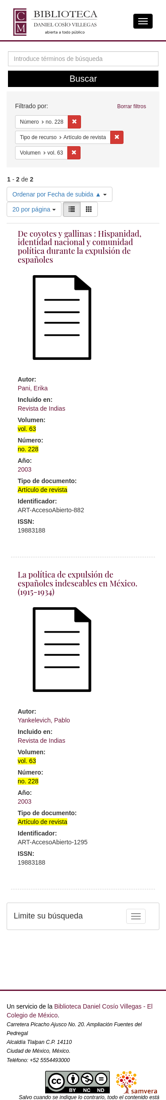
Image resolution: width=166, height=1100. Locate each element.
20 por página (34, 209)
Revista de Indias (41, 408)
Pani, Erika (33, 388)
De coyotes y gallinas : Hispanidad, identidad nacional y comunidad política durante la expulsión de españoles (80, 246)
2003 (24, 469)
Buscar (83, 78)
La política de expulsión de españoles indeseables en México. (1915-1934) (77, 583)
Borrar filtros (131, 106)
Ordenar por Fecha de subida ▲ (59, 194)
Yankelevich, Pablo (44, 720)
